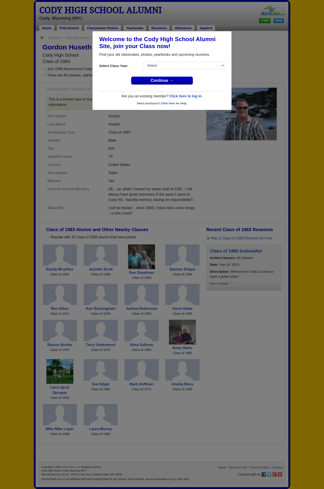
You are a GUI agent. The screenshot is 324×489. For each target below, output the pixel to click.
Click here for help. (174, 103)
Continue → (162, 80)
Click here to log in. (185, 96)
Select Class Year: (113, 66)
